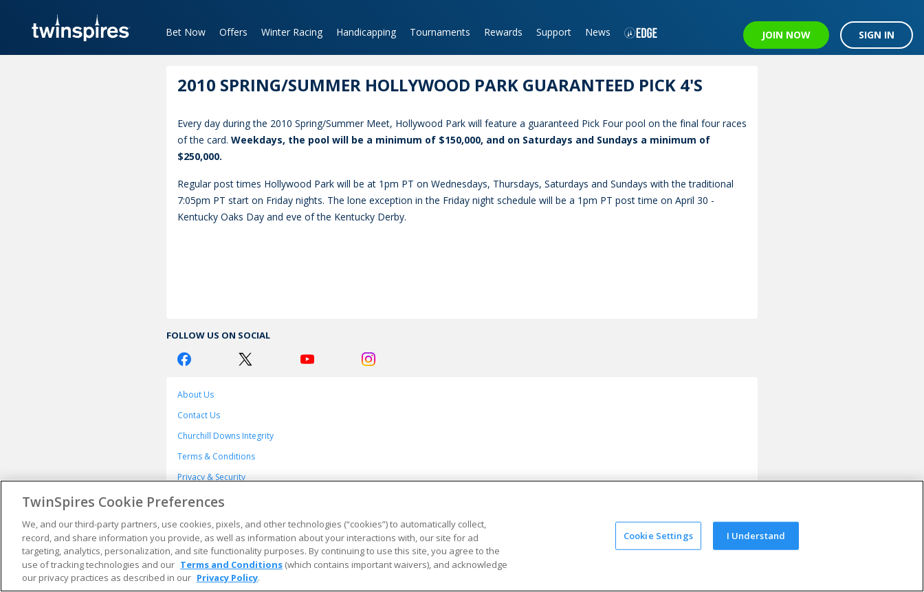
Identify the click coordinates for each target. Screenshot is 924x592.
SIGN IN (876, 34)
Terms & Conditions (216, 456)
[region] (462, 536)
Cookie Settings (658, 535)
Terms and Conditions (231, 564)
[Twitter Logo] (245, 359)
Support (553, 31)
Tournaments (440, 31)
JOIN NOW (786, 34)
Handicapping (366, 31)
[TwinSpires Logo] (76, 27)
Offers (233, 31)
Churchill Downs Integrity (225, 436)
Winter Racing (291, 31)
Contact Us (198, 415)
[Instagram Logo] (368, 359)
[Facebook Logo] (184, 359)
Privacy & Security (211, 477)
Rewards (503, 31)
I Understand (756, 535)
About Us (195, 394)
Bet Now (186, 31)
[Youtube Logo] (307, 359)
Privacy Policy (227, 577)
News (597, 31)
